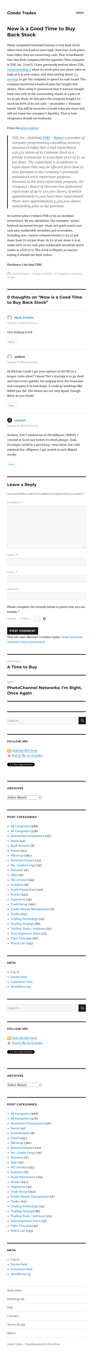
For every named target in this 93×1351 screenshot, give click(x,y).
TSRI (46, 138)
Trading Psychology (24, 919)
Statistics (17, 884)
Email (12, 572)
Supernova (18, 899)
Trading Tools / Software (28, 928)
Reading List (16, 1299)
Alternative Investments (27, 836)
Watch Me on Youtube (27, 755)
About (11, 1333)
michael (20, 420)
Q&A (14, 875)
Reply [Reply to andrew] (12, 405)
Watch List (18, 943)
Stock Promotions (23, 889)
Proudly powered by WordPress (43, 1344)
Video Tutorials (21, 938)
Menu (80, 12)
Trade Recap (19, 904)
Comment (15, 502)
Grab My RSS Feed (24, 750)
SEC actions (19, 880)
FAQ (10, 1307)
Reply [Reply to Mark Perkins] (12, 342)
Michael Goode (20, 273)
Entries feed (19, 977)
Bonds (15, 841)
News (58, 138)
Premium (17, 870)
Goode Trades (21, 12)
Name (12, 555)
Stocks (10, 277)
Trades (15, 914)
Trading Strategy (22, 923)
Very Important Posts (25, 933)
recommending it (19, 69)
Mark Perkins (24, 317)
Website (13, 589)
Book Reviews (20, 845)
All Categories (62, 273)
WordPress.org (21, 986)
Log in (15, 972)
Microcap (76, 273)
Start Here (14, 1290)
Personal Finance (22, 860)
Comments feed (21, 981)
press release (29, 128)
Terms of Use (16, 1324)
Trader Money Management (30, 909)
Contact (12, 1316)
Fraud (15, 850)
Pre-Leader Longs (23, 865)
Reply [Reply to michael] (12, 464)
